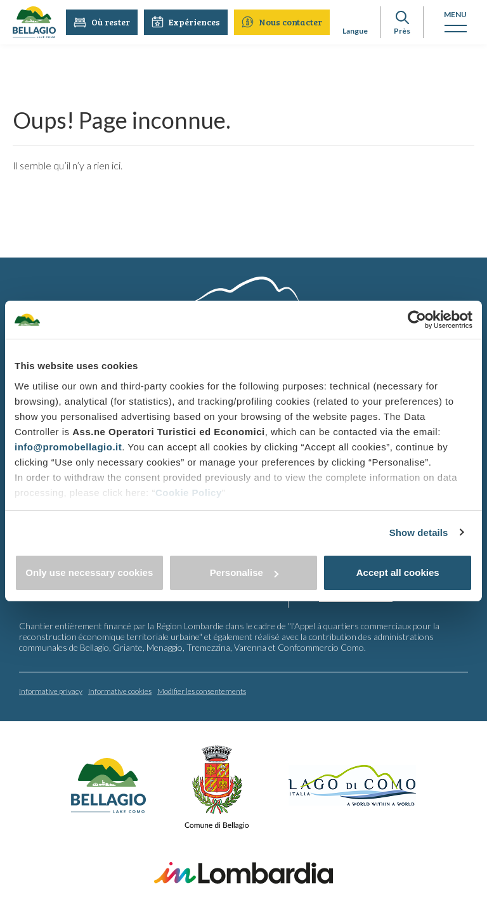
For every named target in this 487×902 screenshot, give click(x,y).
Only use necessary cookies (89, 572)
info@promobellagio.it (68, 446)
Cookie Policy (188, 492)
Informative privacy (50, 690)
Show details (418, 532)
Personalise (244, 572)
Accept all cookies (397, 572)
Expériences (186, 22)
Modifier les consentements (201, 690)
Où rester (102, 22)
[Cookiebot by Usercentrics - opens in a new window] (416, 319)
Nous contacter (282, 22)
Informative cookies (120, 690)
